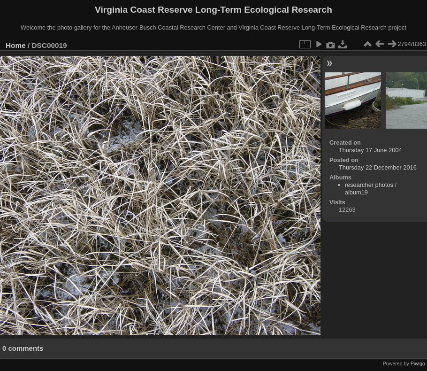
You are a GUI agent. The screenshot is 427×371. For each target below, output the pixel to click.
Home (16, 45)
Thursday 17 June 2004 (370, 150)
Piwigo (418, 363)
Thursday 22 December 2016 (378, 167)
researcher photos (369, 184)
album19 (356, 192)
